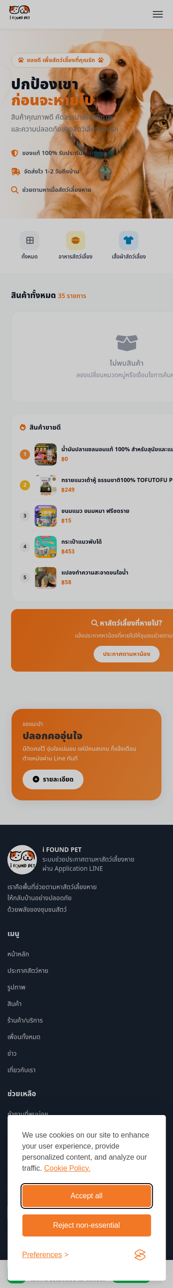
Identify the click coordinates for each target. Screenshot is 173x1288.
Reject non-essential (86, 1225)
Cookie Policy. (67, 1168)
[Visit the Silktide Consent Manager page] (140, 1255)
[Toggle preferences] (45, 1255)
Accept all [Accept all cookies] (86, 1196)
